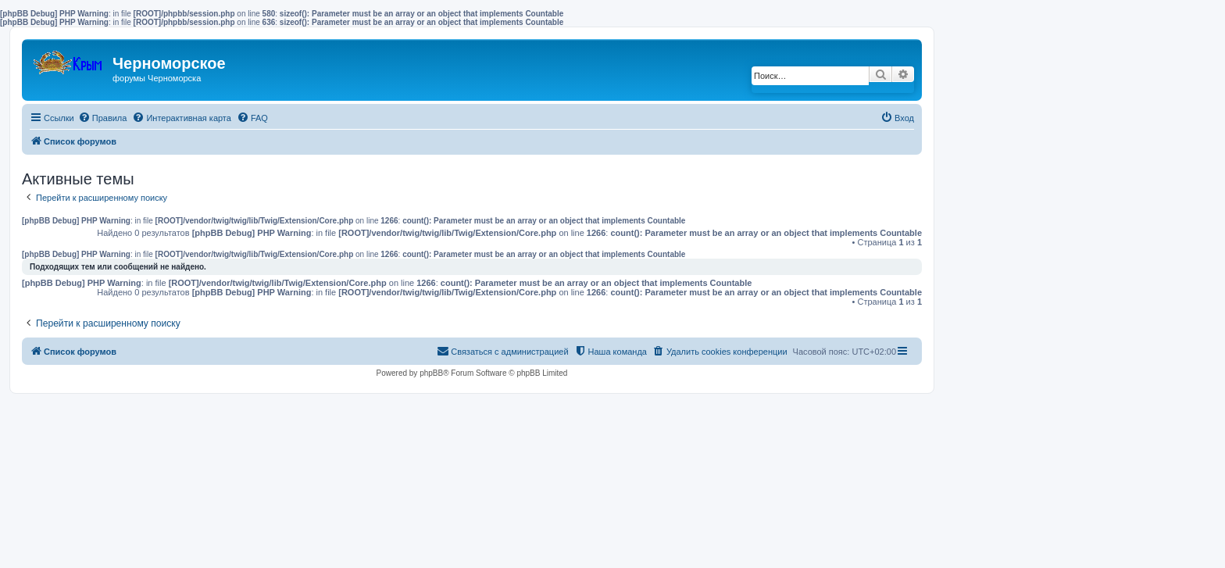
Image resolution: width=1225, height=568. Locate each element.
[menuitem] (102, 118)
